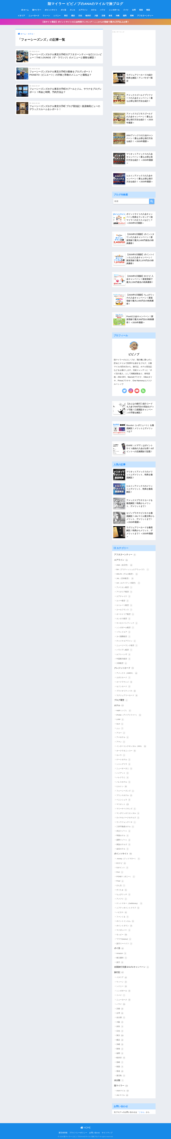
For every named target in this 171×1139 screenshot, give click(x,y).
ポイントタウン (124, 925)
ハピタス (121, 912)
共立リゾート (123, 831)
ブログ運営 (121, 700)
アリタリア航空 (124, 591)
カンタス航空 (123, 618)
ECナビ (121, 863)
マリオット (122, 804)
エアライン (83, 10)
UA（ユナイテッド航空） (128, 583)
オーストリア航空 (125, 614)
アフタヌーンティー (145, 16)
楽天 (120, 962)
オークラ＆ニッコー (126, 750)
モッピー (121, 934)
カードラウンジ (124, 682)
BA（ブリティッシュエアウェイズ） (132, 569)
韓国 (148, 10)
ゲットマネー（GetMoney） (129, 903)
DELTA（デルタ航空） (127, 574)
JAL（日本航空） (125, 578)
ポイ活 (63, 10)
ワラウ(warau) (123, 939)
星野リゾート (123, 840)
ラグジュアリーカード (127, 695)
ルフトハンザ (123, 654)
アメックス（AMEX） (127, 673)
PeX (120, 872)
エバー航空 (122, 600)
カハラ (120, 755)
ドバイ (125, 10)
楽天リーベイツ (124, 943)
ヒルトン (121, 786)
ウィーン (46, 16)
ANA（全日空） (124, 565)
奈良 (110, 16)
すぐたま (121, 890)
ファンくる (122, 916)
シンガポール (114, 10)
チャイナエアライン (126, 641)
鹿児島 (120, 1075)
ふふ (120, 728)
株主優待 (121, 957)
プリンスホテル (124, 795)
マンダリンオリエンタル (128, 813)
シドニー (57, 16)
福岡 (124, 16)
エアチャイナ (123, 596)
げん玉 (120, 885)
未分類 (119, 1080)
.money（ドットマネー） (128, 858)
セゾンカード (123, 686)
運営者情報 (63, 1133)
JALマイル (122, 1095)
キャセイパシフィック (127, 623)
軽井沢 (88, 16)
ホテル (93, 10)
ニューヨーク (33, 16)
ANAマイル (122, 1090)
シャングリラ (123, 764)
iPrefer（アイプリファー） (128, 715)
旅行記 (119, 972)
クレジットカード (124, 668)
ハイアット (122, 773)
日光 (80, 16)
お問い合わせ (94, 1133)
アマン (120, 741)
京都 (103, 16)
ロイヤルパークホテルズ (128, 817)
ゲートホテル (123, 759)
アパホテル (122, 737)
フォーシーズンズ (125, 791)
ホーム (25, 10)
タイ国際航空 (123, 636)
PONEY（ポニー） (125, 876)
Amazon (121, 953)
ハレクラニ (122, 777)
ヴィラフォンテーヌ (126, 822)
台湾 (134, 10)
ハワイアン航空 (124, 650)
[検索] (151, 201)
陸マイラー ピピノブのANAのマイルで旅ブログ (85, 4)
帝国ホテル (122, 835)
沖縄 (117, 16)
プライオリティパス (126, 691)
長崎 (132, 16)
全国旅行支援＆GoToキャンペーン (131, 967)
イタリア (21, 16)
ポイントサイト (51, 10)
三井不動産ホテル (125, 826)
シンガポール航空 (125, 627)
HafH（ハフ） (123, 710)
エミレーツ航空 (124, 605)
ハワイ (102, 10)
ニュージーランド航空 (127, 645)
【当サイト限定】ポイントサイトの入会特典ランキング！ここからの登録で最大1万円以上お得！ (86, 22)
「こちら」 (141, 1112)
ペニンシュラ (123, 799)
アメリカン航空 (124, 587)
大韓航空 (121, 663)
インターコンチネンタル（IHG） (131, 746)
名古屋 (120, 1017)
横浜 (73, 16)
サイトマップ (107, 1133)
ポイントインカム (125, 921)
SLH (120, 724)
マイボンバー (123, 930)
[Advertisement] (130, 50)
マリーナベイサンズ (126, 808)
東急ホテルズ (123, 844)
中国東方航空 (123, 658)
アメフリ (121, 899)
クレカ (72, 10)
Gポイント (122, 867)
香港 (141, 10)
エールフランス (124, 609)
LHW (120, 719)
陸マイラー (36, 10)
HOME (85, 1127)
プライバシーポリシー (78, 1133)
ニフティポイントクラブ (128, 907)
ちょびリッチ (123, 894)
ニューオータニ (124, 768)
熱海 (120, 1049)
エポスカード (123, 677)
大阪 (96, 16)
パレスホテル (123, 782)
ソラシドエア (123, 632)
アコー (120, 733)
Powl (120, 881)
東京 (66, 16)
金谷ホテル (122, 849)
